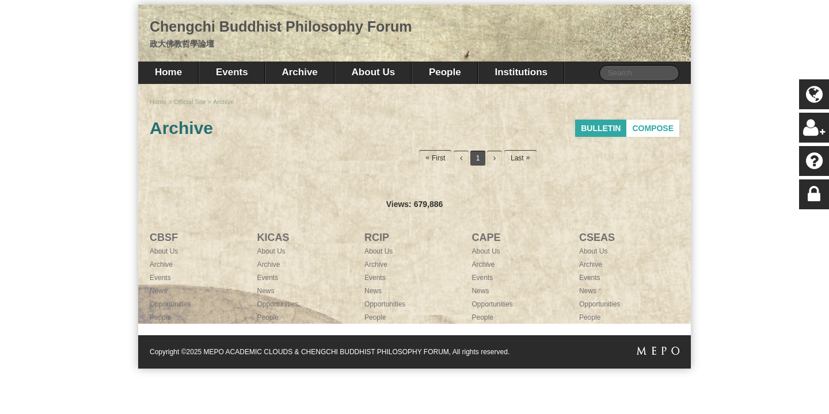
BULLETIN (601, 128)
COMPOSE (653, 128)
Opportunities (170, 304)
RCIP (376, 237)
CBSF (164, 237)
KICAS (273, 237)
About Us (374, 72)
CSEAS (597, 237)
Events (232, 72)
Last (517, 158)
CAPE (485, 237)
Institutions (521, 72)
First (438, 158)
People (445, 72)
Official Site (190, 101)
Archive (299, 72)
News (158, 291)
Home (168, 72)
